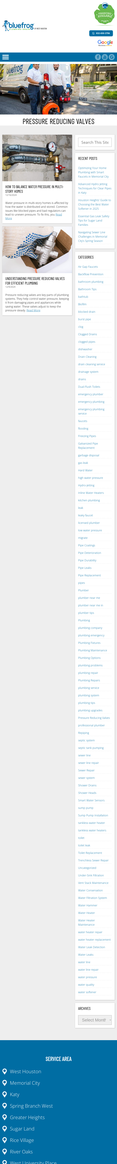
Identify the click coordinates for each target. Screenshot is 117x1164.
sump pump (85, 808)
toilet (81, 838)
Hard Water (85, 470)
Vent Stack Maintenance (93, 883)
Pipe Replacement (89, 575)
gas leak (83, 463)
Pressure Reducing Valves (94, 718)
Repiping (83, 733)
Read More (33, 310)
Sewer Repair (86, 770)
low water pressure (90, 530)
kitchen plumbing (89, 500)
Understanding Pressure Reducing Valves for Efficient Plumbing (35, 280)
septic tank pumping (91, 748)
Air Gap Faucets (88, 266)
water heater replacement (94, 939)
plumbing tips (86, 703)
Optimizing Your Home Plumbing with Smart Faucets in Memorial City (93, 172)
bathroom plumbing (90, 281)
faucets (82, 421)
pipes (81, 583)
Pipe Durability (87, 560)
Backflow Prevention (90, 274)
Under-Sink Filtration (91, 875)
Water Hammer (87, 905)
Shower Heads (87, 793)
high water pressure (90, 478)
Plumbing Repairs (89, 680)
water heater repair (90, 932)
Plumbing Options (89, 658)
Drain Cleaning (87, 357)
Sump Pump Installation (93, 815)
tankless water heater (91, 823)
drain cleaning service (91, 364)
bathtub (83, 297)
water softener (87, 992)
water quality (86, 984)
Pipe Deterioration (89, 553)
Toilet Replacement (90, 853)
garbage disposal (88, 455)
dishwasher (85, 349)
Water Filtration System (92, 898)
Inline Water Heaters (91, 493)
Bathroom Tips (87, 289)
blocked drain (86, 312)
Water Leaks (85, 954)
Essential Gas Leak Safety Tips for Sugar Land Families (93, 220)
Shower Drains (87, 785)
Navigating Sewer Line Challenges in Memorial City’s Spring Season (92, 236)
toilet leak (84, 845)
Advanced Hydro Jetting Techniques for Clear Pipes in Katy (94, 188)
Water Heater (86, 913)
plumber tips (86, 613)
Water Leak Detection (91, 947)
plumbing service (88, 688)
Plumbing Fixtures (89, 643)
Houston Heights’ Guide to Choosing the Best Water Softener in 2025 (94, 204)
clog (80, 327)
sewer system (86, 778)
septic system (86, 740)
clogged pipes (86, 342)
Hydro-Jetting (86, 485)
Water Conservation (90, 890)
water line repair (88, 969)
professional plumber (91, 725)
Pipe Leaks (84, 568)
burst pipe (84, 319)
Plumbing (84, 620)
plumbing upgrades (90, 710)
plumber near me (89, 598)
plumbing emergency (91, 635)
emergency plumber (90, 394)
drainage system (88, 372)
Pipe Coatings (86, 545)
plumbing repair (88, 673)
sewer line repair (88, 763)
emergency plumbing (91, 402)
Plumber (83, 590)
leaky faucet (85, 515)
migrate (83, 538)
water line (84, 962)
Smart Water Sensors (91, 800)
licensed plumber (89, 523)
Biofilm (82, 304)
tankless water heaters (92, 830)
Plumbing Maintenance (92, 650)
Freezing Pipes (87, 436)
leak (80, 508)
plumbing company (90, 628)
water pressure (87, 977)
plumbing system (88, 695)
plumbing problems (90, 665)
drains (82, 379)
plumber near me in (90, 605)
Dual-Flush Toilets (89, 387)
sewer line (84, 755)
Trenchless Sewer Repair (93, 860)
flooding (83, 428)
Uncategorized (87, 868)
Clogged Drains (87, 334)
